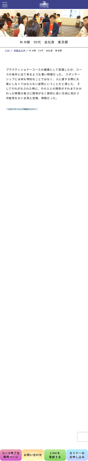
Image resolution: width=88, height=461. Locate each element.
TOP (8, 50)
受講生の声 (20, 50)
